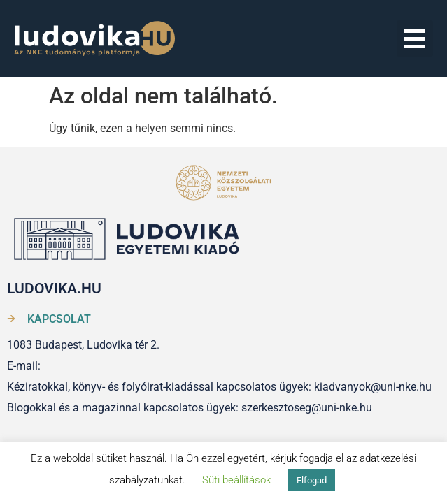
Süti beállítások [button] (236, 480)
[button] (415, 38)
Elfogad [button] (312, 480)
